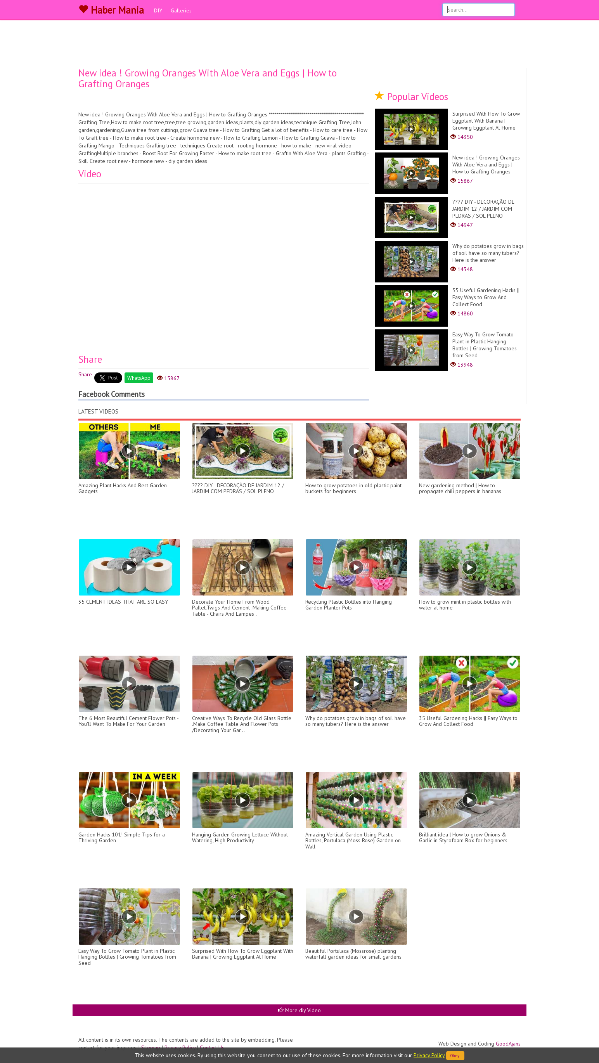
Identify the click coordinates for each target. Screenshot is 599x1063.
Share (85, 374)
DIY (158, 10)
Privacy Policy (429, 1055)
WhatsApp (139, 377)
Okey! (455, 1055)
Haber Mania (111, 10)
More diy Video (299, 1010)
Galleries (181, 10)
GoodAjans (508, 1043)
